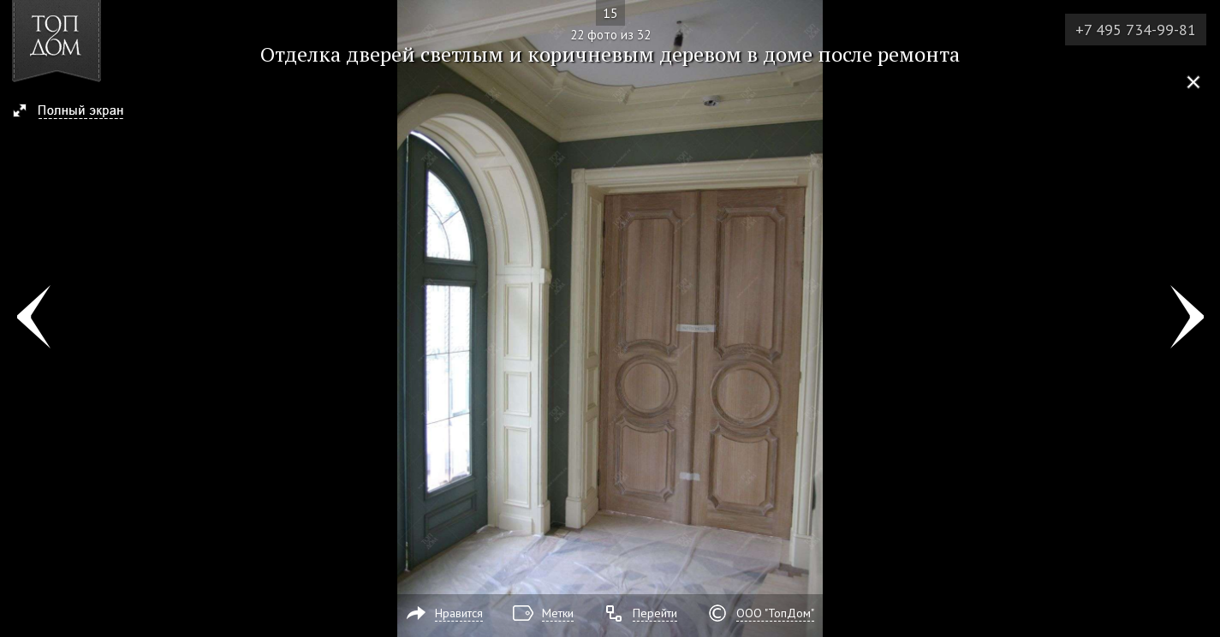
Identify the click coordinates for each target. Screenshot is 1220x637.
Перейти (655, 613)
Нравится (459, 613)
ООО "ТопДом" (775, 613)
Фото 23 (1187, 318)
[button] (76, 112)
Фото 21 (33, 318)
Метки (558, 613)
